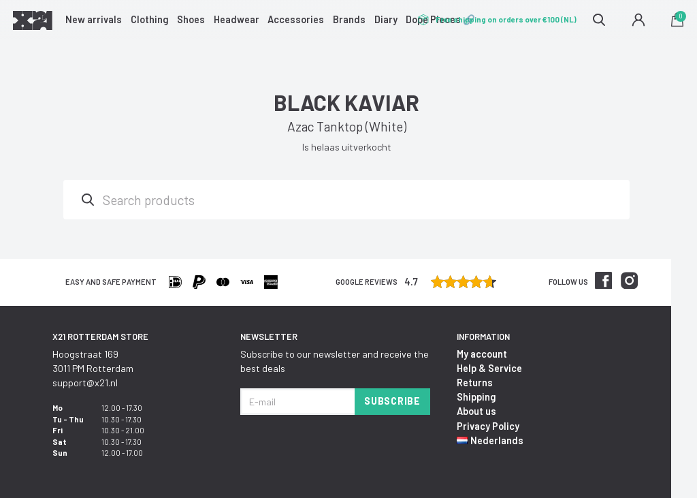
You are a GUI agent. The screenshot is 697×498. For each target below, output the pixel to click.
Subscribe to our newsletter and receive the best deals (334, 361)
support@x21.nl (85, 382)
